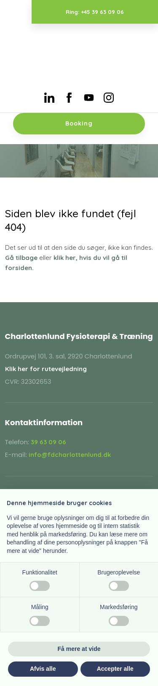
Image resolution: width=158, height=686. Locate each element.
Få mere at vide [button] (79, 648)
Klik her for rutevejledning (46, 369)
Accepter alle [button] (115, 668)
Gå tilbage (21, 258)
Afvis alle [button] (43, 668)
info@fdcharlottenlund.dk (70, 455)
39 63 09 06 (48, 442)
